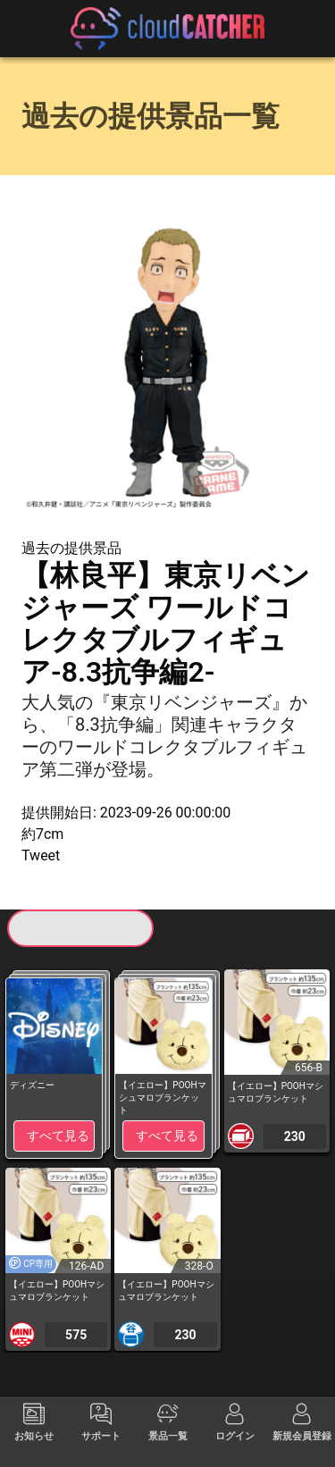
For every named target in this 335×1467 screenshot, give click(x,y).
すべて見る (58, 1135)
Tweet (40, 855)
